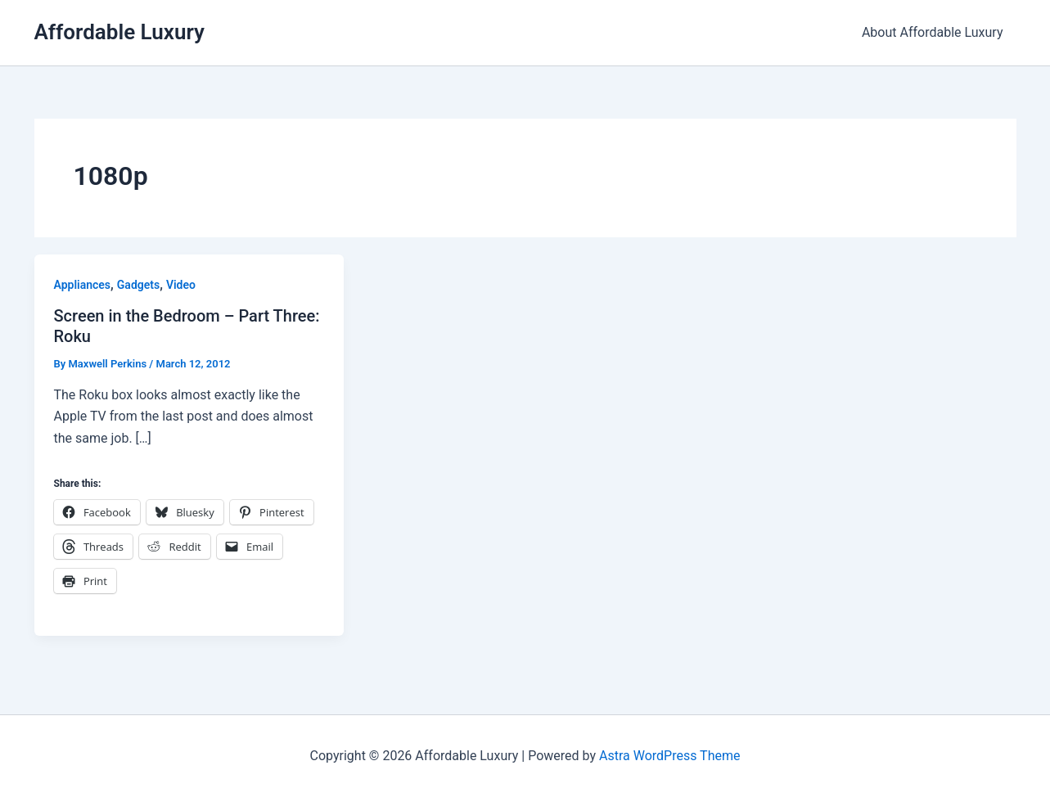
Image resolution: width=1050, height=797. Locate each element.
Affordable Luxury (119, 32)
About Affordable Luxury (932, 32)
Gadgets (138, 284)
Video (181, 284)
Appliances (82, 284)
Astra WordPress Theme (669, 755)
